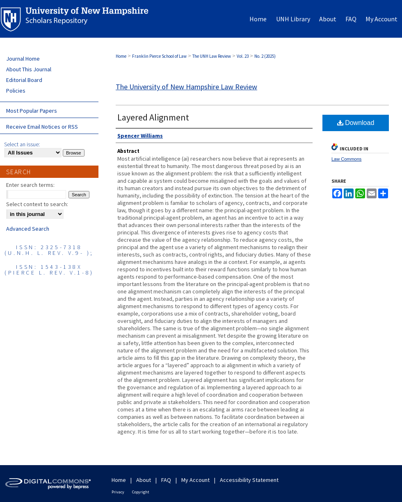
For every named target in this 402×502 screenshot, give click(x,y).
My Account (195, 480)
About (143, 480)
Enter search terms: (30, 185)
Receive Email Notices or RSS (42, 126)
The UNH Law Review (211, 56)
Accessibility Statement (249, 480)
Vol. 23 (243, 56)
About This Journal (28, 69)
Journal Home (23, 58)
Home (121, 56)
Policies (15, 90)
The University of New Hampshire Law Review (186, 86)
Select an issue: (22, 144)
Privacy (118, 492)
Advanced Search (27, 228)
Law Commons (346, 159)
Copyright (140, 492)
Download (356, 122)
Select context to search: (37, 204)
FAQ (166, 480)
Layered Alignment (153, 117)
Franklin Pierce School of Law (159, 56)
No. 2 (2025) (265, 56)
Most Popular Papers (31, 110)
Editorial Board (24, 80)
